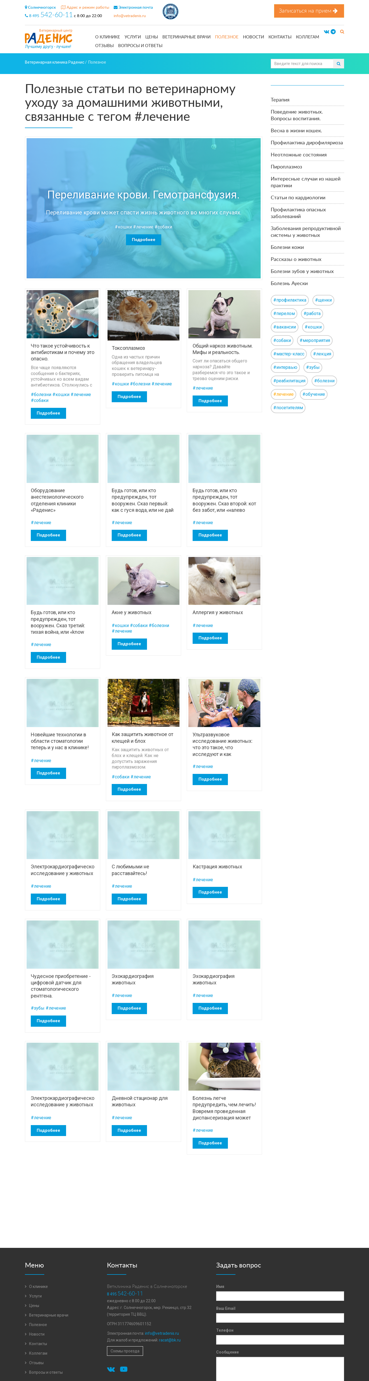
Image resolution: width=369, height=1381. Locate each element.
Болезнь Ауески (289, 283)
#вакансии (284, 327)
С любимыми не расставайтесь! (130, 870)
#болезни (41, 394)
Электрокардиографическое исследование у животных (62, 870)
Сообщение (227, 1352)
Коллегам (307, 37)
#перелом (284, 313)
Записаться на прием (309, 11)
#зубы (38, 1008)
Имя (220, 1286)
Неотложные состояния (299, 155)
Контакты (279, 37)
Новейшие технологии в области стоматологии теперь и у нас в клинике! (60, 741)
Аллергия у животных (218, 612)
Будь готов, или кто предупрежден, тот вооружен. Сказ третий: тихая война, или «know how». (58, 622)
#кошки (123, 227)
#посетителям (288, 407)
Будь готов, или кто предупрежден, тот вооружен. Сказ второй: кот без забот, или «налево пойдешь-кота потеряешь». (224, 500)
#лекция (322, 354)
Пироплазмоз (286, 167)
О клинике (107, 37)
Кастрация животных (217, 866)
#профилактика (289, 300)
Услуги (133, 37)
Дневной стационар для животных (140, 1101)
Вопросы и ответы (140, 46)
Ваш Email (225, 1308)
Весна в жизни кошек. (296, 130)
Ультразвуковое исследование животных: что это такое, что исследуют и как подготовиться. (223, 744)
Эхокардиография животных (133, 979)
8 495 (49, 16)
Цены (151, 37)
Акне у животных (131, 612)
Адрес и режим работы (85, 8)
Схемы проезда (125, 1351)
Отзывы (104, 46)
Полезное (227, 37)
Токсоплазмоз (128, 348)
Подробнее (143, 239)
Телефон (224, 1330)
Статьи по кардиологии (298, 197)
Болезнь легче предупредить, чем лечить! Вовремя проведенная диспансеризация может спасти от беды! (224, 1108)
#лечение (143, 227)
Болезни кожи (287, 247)
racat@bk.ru (170, 1340)
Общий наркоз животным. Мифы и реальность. (223, 349)
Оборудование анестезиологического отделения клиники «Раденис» (57, 500)
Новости (253, 37)
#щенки (323, 300)
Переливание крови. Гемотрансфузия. (143, 195)
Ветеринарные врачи (186, 37)
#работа (312, 313)
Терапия (280, 100)
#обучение (313, 394)
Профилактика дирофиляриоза (307, 142)
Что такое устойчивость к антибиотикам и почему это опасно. (62, 352)
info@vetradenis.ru (130, 16)
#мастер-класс (288, 354)
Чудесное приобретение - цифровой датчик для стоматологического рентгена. (61, 986)
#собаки (163, 227)
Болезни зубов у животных (302, 271)
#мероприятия (315, 340)
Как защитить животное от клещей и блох (142, 737)
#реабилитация (289, 380)
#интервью (285, 367)
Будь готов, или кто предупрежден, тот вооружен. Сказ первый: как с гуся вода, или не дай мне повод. (143, 500)
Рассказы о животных (296, 259)
